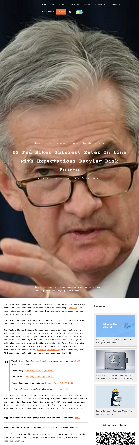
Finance (61, 143)
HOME (44, 5)
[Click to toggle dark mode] (81, 13)
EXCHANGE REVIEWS (83, 5)
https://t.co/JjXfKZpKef (40, 377)
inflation (53, 395)
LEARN (64, 5)
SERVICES (104, 5)
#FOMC (77, 361)
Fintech (73, 143)
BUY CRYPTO (48, 13)
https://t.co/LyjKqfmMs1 (40, 371)
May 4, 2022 (61, 389)
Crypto (49, 143)
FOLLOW (62, 13)
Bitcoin (38, 143)
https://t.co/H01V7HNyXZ (59, 383)
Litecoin (86, 143)
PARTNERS (120, 5)
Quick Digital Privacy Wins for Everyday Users (115, 411)
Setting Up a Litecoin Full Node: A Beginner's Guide (115, 339)
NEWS (54, 5)
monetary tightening (48, 350)
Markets (99, 143)
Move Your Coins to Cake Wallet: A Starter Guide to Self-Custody (115, 375)
